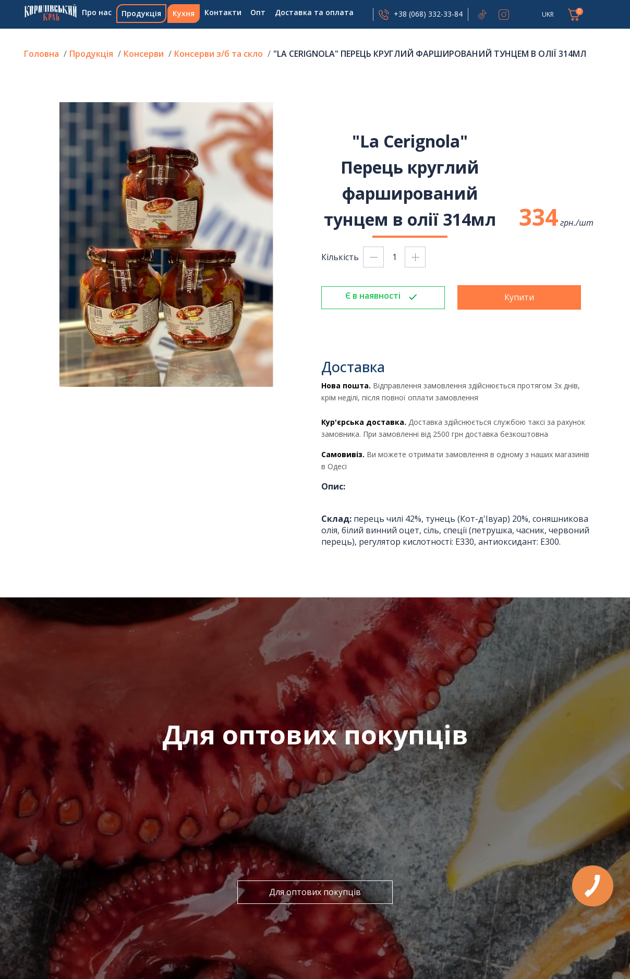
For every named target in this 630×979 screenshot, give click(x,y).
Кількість (340, 257)
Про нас (97, 12)
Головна (51, 12)
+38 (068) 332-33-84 (428, 14)
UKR (548, 14)
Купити (519, 297)
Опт (257, 12)
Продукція (141, 13)
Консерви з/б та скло (218, 53)
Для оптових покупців (315, 892)
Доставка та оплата (314, 12)
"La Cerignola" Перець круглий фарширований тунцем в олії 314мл (429, 53)
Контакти (222, 12)
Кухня (184, 13)
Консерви (144, 53)
